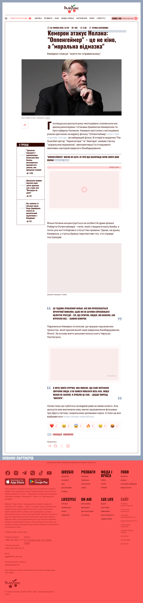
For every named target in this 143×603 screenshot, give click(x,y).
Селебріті (65, 480)
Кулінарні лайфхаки (129, 484)
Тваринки (85, 480)
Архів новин (126, 540)
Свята (83, 488)
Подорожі (65, 515)
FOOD (91, 18)
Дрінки (123, 480)
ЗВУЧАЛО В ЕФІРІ (87, 511)
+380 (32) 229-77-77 (14, 540)
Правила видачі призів (127, 531)
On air (86, 499)
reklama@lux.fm (12, 564)
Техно (63, 511)
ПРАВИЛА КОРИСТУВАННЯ (127, 505)
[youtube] (49, 473)
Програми (105, 508)
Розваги (48, 18)
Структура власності (125, 511)
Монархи (65, 476)
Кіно (57, 18)
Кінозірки (68, 434)
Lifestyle (101, 18)
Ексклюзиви (66, 488)
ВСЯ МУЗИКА (86, 504)
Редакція (124, 544)
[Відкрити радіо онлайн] (125, 18)
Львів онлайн (106, 519)
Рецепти (124, 476)
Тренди (104, 488)
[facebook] (55, 446)
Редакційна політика (125, 526)
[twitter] (62, 446)
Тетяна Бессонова (100, 28)
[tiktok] (41, 473)
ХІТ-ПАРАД (85, 515)
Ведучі (103, 504)
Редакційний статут (129, 521)
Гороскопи (86, 484)
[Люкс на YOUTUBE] (21, 18)
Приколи (84, 476)
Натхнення (81, 18)
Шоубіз (38, 18)
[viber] (68, 446)
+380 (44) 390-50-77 (14, 548)
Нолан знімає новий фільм (78, 416)
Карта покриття (107, 515)
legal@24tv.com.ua (13, 556)
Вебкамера (105, 511)
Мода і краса (67, 18)
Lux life (107, 499)
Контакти (125, 536)
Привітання (66, 508)
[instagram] (16, 473)
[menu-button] (6, 18)
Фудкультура (126, 488)
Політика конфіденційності (128, 516)
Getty (47, 118)
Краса (103, 480)
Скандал (57, 434)
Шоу (63, 484)
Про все (64, 504)
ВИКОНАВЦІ (85, 508)
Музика (64, 492)
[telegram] (49, 446)
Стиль (103, 484)
